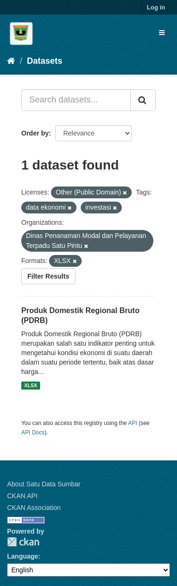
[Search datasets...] (76, 100)
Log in (156, 7)
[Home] (11, 61)
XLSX (30, 385)
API (132, 423)
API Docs (33, 432)
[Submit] (143, 100)
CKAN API (22, 496)
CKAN (23, 542)
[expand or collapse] (162, 32)
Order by (35, 133)
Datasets (44, 61)
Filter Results (48, 276)
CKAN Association (34, 507)
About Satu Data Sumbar (44, 484)
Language (22, 556)
